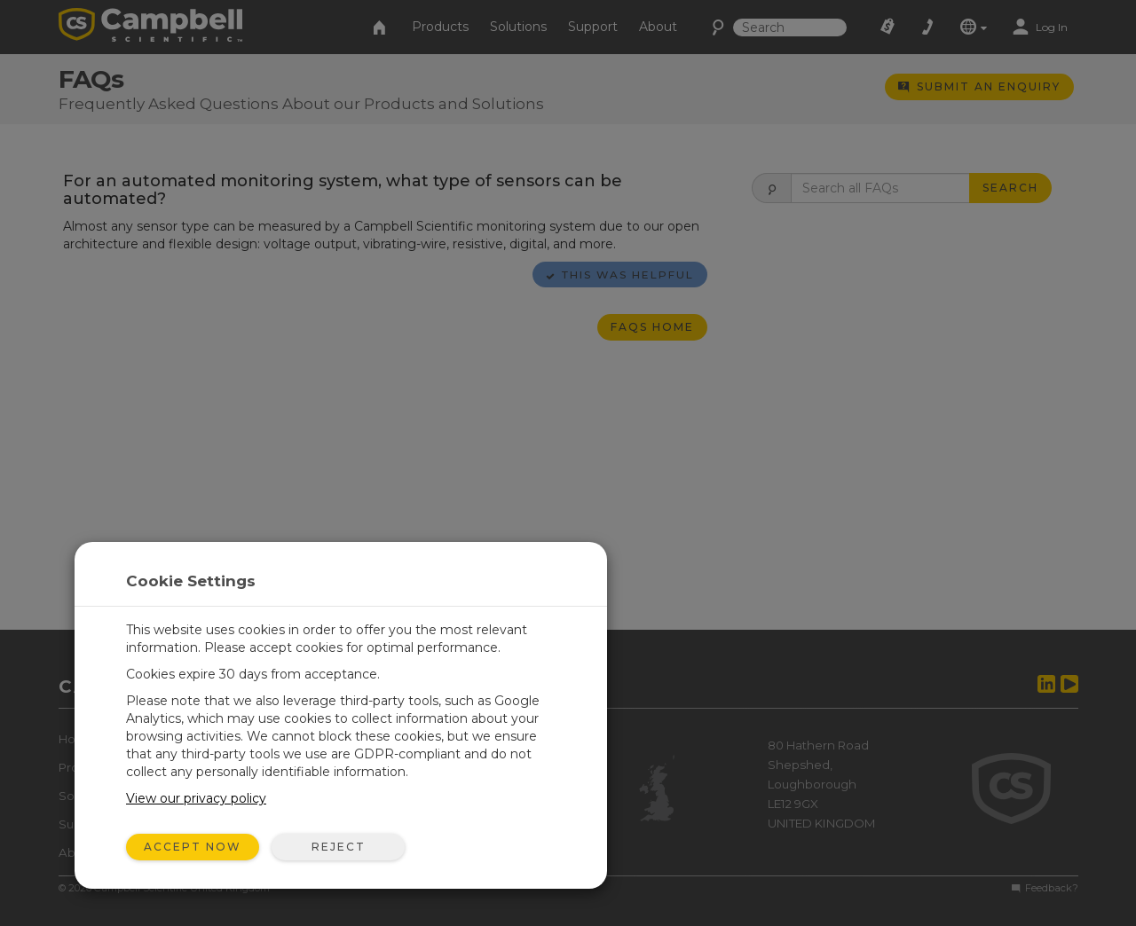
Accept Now (192, 846)
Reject (339, 846)
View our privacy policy (196, 798)
